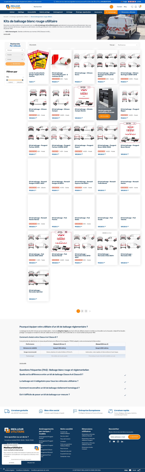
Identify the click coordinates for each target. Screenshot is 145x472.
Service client (64, 436)
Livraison (63, 441)
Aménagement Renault (46, 452)
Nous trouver (64, 448)
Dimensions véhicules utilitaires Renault (88, 435)
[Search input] (72, 7)
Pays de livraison (65, 439)
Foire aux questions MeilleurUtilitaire (66, 445)
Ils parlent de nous (65, 454)
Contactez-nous (65, 456)
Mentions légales (9, 470)
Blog (125, 7)
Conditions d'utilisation (22, 470)
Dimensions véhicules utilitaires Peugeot (88, 439)
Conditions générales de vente (40, 470)
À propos (119, 7)
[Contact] (132, 7)
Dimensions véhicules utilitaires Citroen (88, 443)
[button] (136, 7)
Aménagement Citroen (45, 450)
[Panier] (139, 7)
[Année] (15, 59)
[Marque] (15, 50)
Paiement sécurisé (65, 451)
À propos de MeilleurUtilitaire (65, 432)
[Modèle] (15, 55)
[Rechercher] (111, 7)
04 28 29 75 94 (106, 1)
